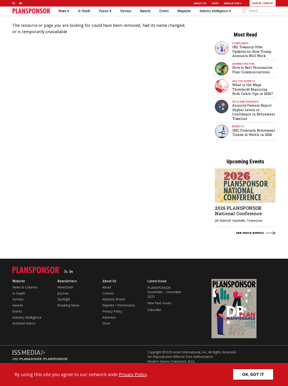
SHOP (215, 3)
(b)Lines (63, 293)
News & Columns (25, 287)
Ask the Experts (243, 81)
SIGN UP (268, 3)
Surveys (125, 11)
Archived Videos (23, 323)
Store (106, 323)
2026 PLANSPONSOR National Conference (238, 210)
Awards (145, 11)
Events (164, 11)
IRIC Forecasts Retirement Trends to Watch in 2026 (253, 132)
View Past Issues (159, 303)
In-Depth (84, 11)
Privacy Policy (112, 311)
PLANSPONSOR (56, 359)
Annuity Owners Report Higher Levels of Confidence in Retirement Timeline (253, 112)
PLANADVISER (31, 359)
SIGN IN (256, 3)
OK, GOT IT (253, 374)
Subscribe (154, 310)
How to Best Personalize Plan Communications (252, 69)
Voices (105, 11)
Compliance (240, 43)
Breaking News (68, 305)
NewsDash (65, 287)
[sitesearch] (262, 11)
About (106, 287)
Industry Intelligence (215, 11)
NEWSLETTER (232, 3)
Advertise (109, 317)
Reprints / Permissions (118, 305)
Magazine (184, 11)
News (63, 11)
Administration (243, 63)
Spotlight (63, 299)
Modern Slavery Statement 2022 (170, 361)
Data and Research (245, 101)
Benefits (238, 126)
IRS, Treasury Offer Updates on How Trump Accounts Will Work (251, 51)
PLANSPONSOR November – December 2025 (164, 292)
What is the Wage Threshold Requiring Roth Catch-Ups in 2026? (252, 89)
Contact (108, 293)
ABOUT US (200, 3)
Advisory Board (113, 299)
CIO (15, 359)
